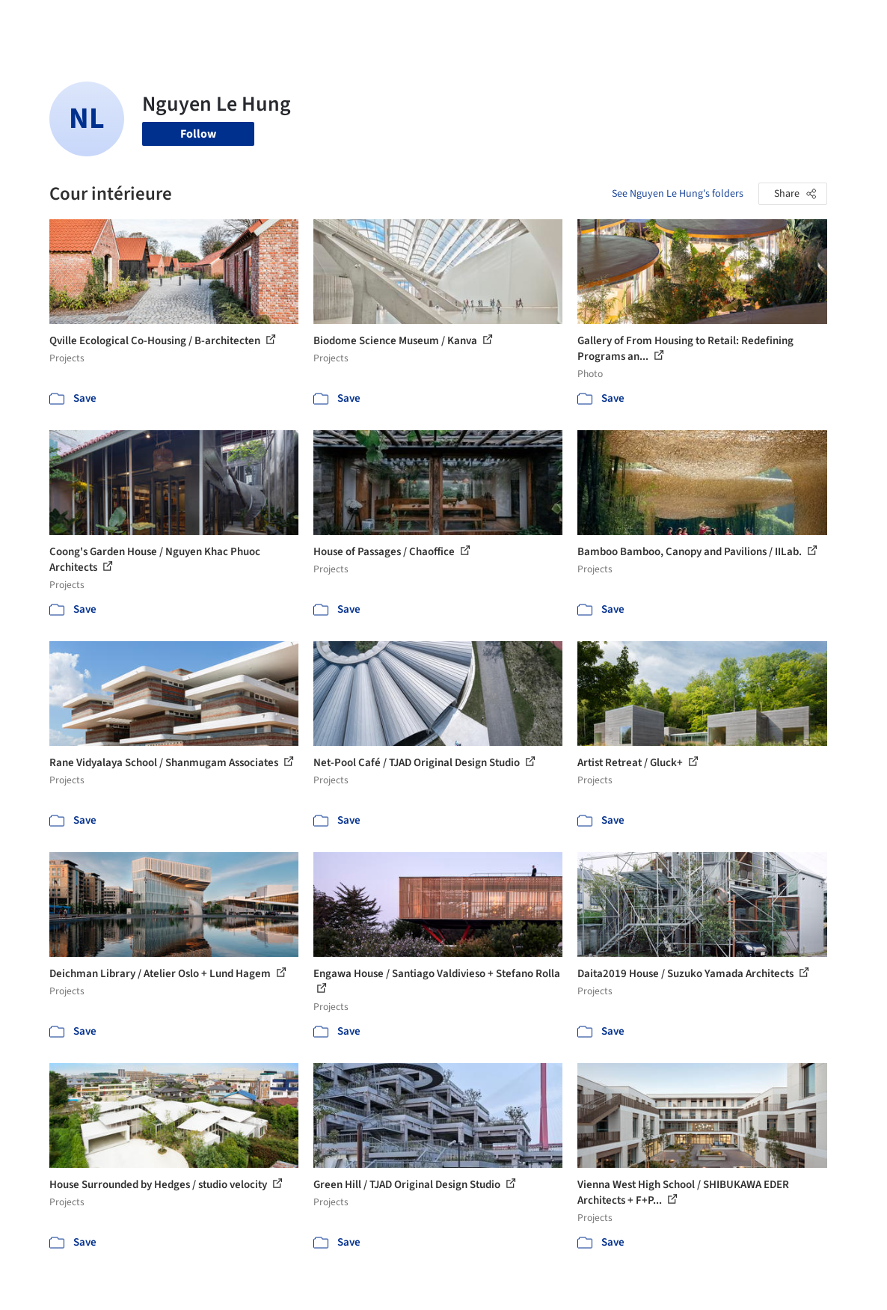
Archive (652, 21)
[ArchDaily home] (39, 21)
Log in (725, 21)
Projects (355, 21)
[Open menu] (849, 21)
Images (403, 21)
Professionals (552, 21)
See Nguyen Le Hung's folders (677, 194)
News (610, 21)
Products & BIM (470, 21)
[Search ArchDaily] (210, 21)
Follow (198, 134)
